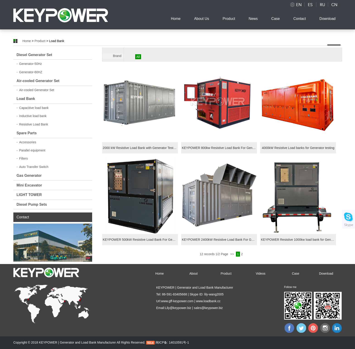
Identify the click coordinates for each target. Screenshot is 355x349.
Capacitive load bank (33, 108)
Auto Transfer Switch (32, 167)
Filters (22, 158)
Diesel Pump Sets (32, 204)
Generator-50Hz (29, 64)
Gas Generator (29, 175)
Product (229, 19)
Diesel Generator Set (34, 55)
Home (176, 19)
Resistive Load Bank (32, 124)
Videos (261, 273)
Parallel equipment (31, 150)
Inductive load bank (31, 116)
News (253, 19)
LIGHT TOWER (29, 195)
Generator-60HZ (29, 72)
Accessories (26, 142)
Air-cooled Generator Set (38, 81)
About (193, 273)
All (138, 57)
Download (327, 19)
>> (232, 254)
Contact (299, 19)
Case (275, 19)
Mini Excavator (29, 185)
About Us (201, 19)
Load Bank (26, 99)
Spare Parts (27, 133)
